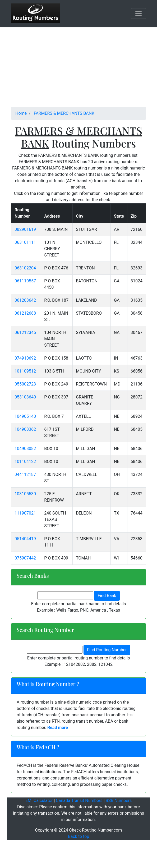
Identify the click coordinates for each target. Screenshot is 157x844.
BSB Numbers (119, 800)
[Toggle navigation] (138, 13)
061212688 (25, 313)
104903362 (25, 429)
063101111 (25, 242)
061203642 (25, 300)
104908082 (25, 448)
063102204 (25, 267)
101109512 (25, 371)
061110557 (25, 280)
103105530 (25, 493)
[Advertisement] (78, 70)
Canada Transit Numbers (79, 800)
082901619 (25, 229)
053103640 (25, 397)
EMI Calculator (39, 800)
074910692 (25, 358)
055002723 (25, 384)
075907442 (25, 558)
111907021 (25, 513)
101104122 (25, 461)
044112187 (25, 474)
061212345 (25, 332)
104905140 (25, 416)
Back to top (78, 836)
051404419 (25, 538)
